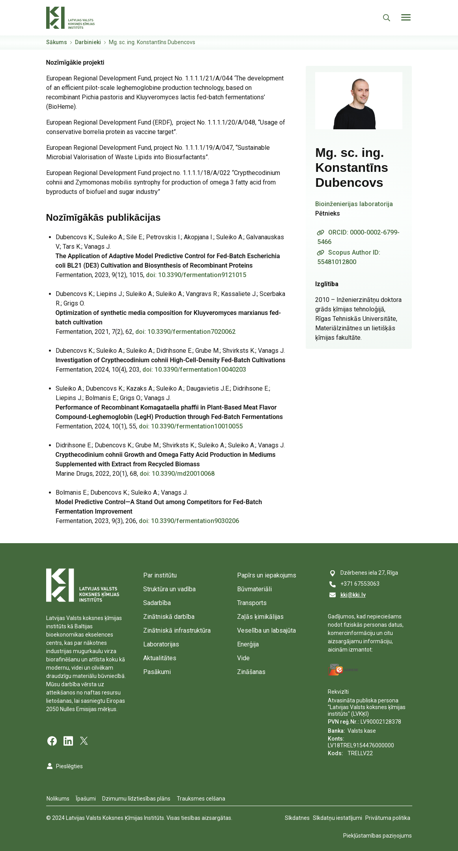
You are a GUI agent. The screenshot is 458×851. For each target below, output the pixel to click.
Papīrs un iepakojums (266, 575)
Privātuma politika (387, 818)
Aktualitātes (159, 658)
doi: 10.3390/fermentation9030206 (189, 521)
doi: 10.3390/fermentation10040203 (194, 369)
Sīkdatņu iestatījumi (337, 818)
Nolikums (58, 798)
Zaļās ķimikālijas (260, 616)
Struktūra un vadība (169, 589)
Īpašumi (86, 798)
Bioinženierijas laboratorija (354, 204)
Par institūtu (160, 575)
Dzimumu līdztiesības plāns (136, 798)
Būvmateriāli (254, 589)
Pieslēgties (69, 766)
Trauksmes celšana (201, 798)
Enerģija (248, 644)
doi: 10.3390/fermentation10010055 (191, 426)
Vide (243, 658)
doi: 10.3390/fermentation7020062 (185, 331)
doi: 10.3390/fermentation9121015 (196, 275)
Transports (252, 603)
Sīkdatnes (297, 818)
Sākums (56, 42)
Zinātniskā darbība (168, 616)
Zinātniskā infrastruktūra (177, 630)
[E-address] (343, 669)
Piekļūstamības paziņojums (377, 835)
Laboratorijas (161, 644)
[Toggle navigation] (406, 17)
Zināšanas (251, 672)
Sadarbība (157, 603)
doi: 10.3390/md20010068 (177, 473)
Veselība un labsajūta (266, 630)
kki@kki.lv (353, 595)
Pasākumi (157, 672)
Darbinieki (88, 42)
